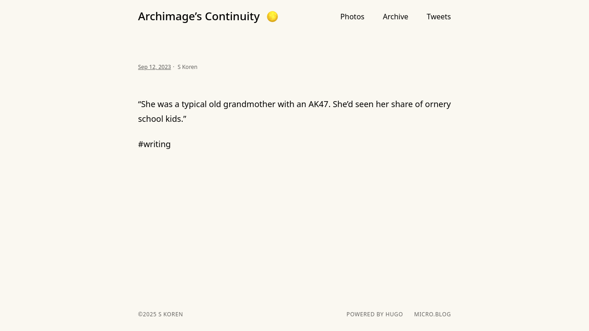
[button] (272, 16)
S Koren (169, 314)
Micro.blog (432, 314)
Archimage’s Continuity (199, 16)
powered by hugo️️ (374, 314)
